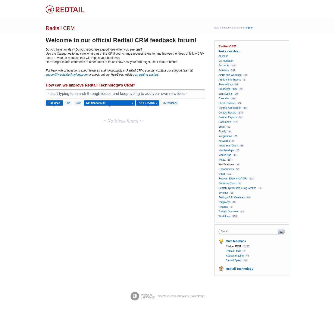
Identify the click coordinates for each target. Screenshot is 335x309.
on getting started (146, 74)
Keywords (224, 140)
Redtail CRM (234, 246)
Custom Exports (228, 117)
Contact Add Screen (230, 107)
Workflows (224, 216)
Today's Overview (229, 211)
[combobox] (249, 231)
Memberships (226, 150)
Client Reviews (227, 103)
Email (222, 126)
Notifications (226, 164)
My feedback (170, 103)
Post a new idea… (229, 51)
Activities (224, 70)
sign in (249, 27)
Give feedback (236, 241)
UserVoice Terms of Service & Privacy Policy (181, 296)
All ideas (223, 56)
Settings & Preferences (232, 197)
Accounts (224, 65)
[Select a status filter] (148, 103)
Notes (222, 159)
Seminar (223, 192)
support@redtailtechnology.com (67, 74)
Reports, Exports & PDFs (233, 178)
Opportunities (226, 169)
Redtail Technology (239, 268)
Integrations (225, 136)
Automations (226, 84)
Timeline (223, 206)
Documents (225, 122)
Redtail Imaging (235, 255)
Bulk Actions (225, 93)
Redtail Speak (234, 260)
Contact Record (227, 112)
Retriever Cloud (227, 183)
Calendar (224, 98)
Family (222, 131)
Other (222, 173)
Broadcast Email (228, 89)
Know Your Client (228, 145)
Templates (224, 202)
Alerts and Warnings (230, 74)
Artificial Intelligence (230, 79)
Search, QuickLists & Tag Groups (237, 188)
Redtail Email (234, 250)
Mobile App (225, 155)
